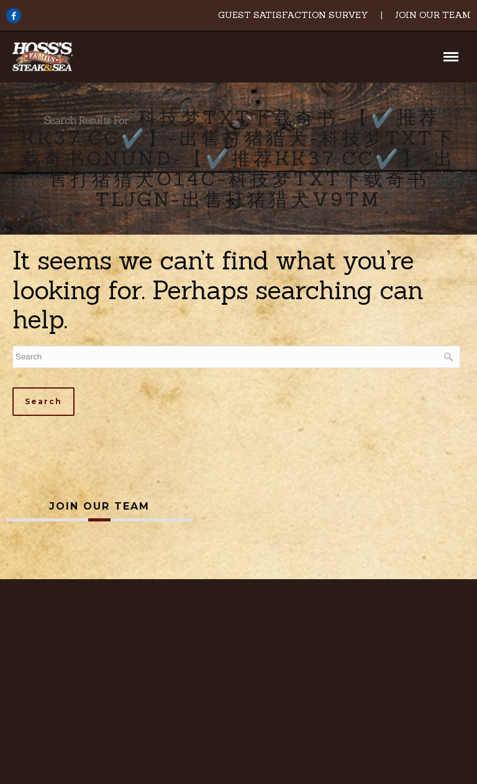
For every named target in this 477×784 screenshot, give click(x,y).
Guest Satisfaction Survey (293, 14)
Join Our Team (433, 14)
